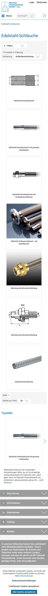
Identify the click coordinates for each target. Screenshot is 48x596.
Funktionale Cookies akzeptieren (24, 586)
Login (31, 2)
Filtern (8, 45)
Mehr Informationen (24, 576)
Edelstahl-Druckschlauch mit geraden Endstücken (24, 148)
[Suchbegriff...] (26, 15)
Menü (7, 15)
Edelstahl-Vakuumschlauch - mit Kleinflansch (24, 242)
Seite (5, 395)
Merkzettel (42, 2)
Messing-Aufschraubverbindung (24, 288)
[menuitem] (33, 2)
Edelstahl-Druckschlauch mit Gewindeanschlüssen (24, 195)
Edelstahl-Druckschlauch (24, 101)
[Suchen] (31, 16)
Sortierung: (7, 56)
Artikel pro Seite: (10, 400)
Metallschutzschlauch (24, 382)
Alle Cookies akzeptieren (24, 592)
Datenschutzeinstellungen (24, 580)
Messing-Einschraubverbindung (24, 335)
